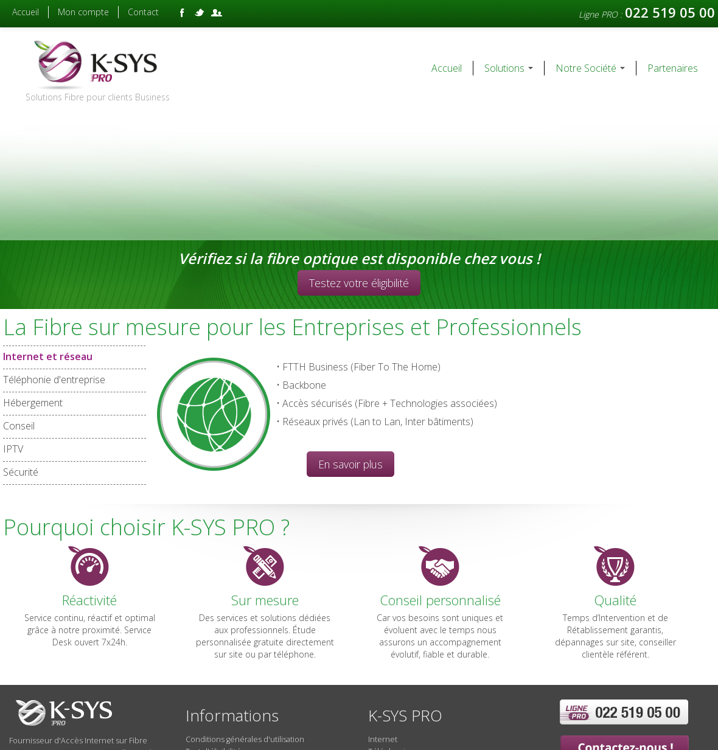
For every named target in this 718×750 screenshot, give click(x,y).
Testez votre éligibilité (359, 283)
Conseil (19, 426)
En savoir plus (350, 464)
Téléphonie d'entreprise (54, 379)
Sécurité (20, 472)
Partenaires (672, 68)
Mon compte (83, 12)
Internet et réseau (74, 356)
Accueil (25, 12)
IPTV (13, 449)
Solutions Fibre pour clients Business (98, 97)
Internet (382, 739)
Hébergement (33, 403)
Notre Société (590, 68)
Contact (143, 12)
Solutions (508, 68)
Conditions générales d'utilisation (245, 739)
